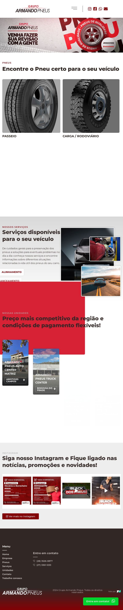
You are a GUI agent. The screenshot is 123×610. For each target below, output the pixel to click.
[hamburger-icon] (74, 8)
